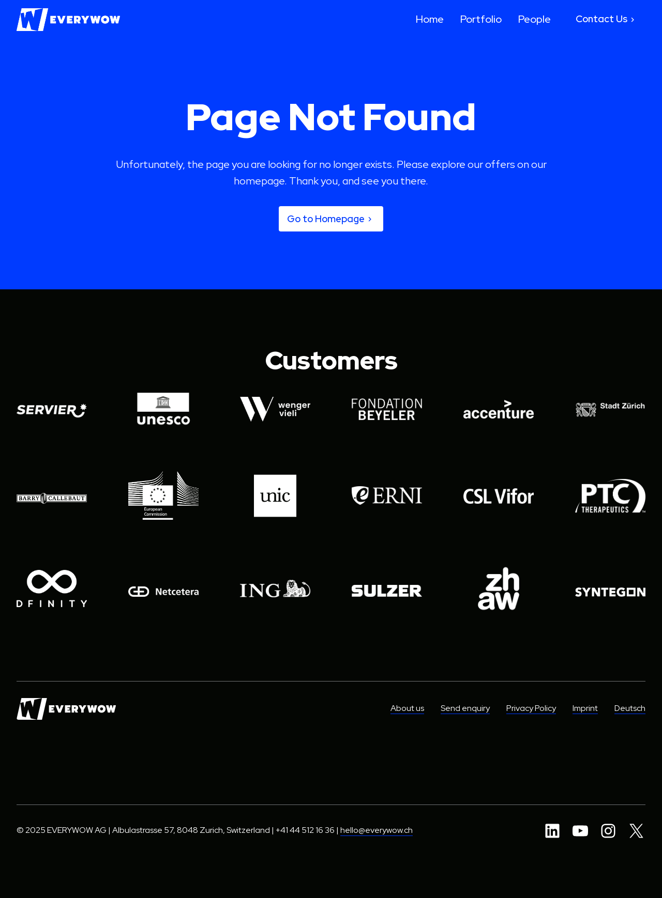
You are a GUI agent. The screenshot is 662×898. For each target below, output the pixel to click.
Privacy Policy (531, 708)
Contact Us (606, 19)
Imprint (585, 708)
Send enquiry (465, 708)
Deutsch (629, 708)
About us (407, 708)
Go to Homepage (330, 219)
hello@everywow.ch (376, 830)
